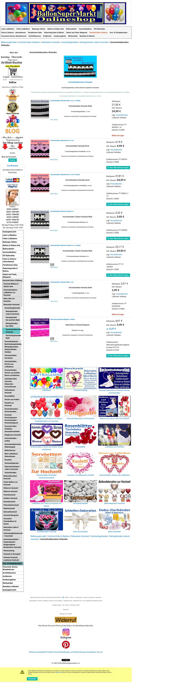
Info (52, 265)
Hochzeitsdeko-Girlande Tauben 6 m (62, 211)
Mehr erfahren (54, 119)
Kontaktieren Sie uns (95, 652)
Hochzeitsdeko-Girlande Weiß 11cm (61, 282)
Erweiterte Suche (52, 652)
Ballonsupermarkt (9, 42)
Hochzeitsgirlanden (69, 42)
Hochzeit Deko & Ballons (29, 42)
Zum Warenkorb (12, 166)
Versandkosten (122, 115)
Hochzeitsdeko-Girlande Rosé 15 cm (62, 140)
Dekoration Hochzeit (50, 42)
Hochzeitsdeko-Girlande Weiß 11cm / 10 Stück (65, 100)
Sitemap (32, 652)
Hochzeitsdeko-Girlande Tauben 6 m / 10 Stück (65, 245)
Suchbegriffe (41, 652)
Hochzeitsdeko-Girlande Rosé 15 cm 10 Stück (65, 174)
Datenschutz (58, 672)
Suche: (12, 153)
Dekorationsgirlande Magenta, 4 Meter (62, 319)
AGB (63, 597)
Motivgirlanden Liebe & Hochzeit (94, 42)
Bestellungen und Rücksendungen (73, 652)
